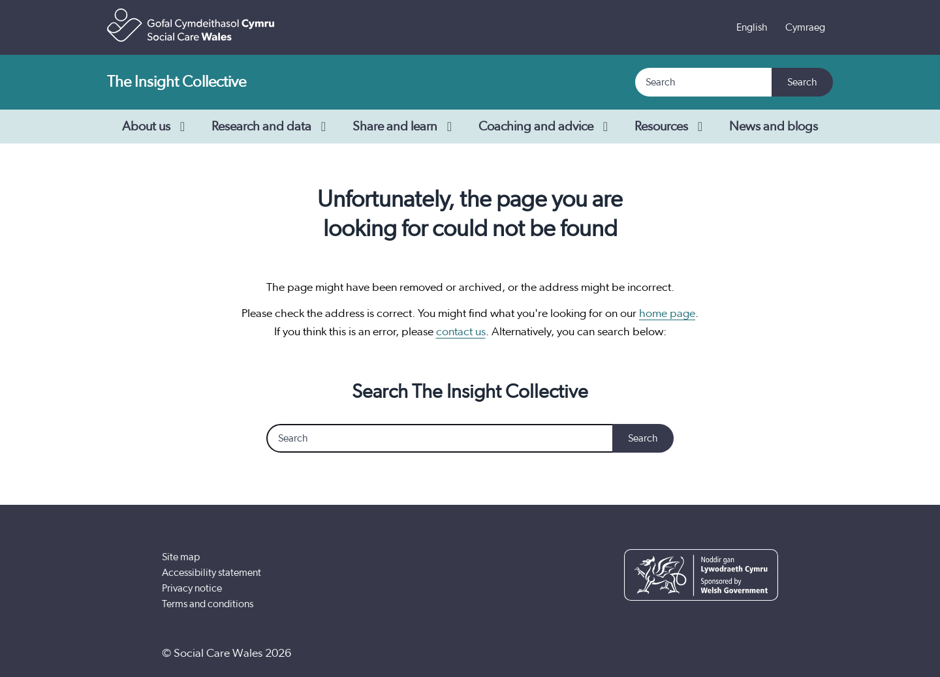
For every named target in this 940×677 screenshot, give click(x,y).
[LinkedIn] (763, 653)
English (752, 27)
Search (802, 82)
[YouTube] (723, 653)
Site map (181, 557)
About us (156, 126)
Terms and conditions (207, 604)
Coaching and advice (546, 126)
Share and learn (405, 126)
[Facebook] (683, 653)
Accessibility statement (211, 572)
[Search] (704, 82)
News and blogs (773, 126)
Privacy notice (192, 588)
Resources (671, 126)
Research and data (272, 126)
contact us (461, 332)
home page (667, 314)
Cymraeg (805, 27)
